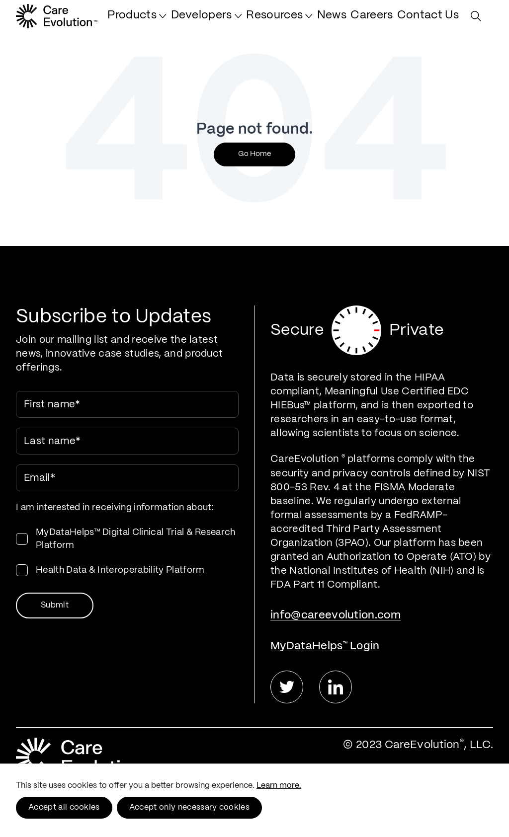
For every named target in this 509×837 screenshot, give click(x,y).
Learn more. (278, 785)
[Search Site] (478, 21)
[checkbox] (127, 551)
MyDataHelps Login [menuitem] (325, 646)
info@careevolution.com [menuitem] (335, 615)
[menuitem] (176, 21)
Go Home (254, 154)
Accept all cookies (64, 807)
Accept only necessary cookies (189, 807)
